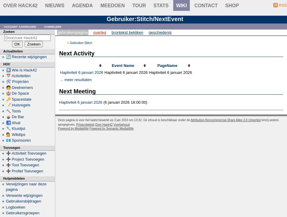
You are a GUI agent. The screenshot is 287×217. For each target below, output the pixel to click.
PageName (167, 65)
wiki (181, 5)
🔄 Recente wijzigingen (26, 57)
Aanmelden (53, 26)
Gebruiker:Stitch (81, 43)
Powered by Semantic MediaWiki (112, 128)
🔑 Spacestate (19, 99)
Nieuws (54, 5)
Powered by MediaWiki (73, 128)
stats (161, 5)
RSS (283, 5)
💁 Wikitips (15, 134)
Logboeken (15, 207)
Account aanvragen (20, 26)
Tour (139, 5)
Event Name (123, 65)
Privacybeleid (85, 124)
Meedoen (112, 5)
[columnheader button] (82, 65)
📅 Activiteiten (18, 76)
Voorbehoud (121, 124)
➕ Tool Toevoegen (22, 165)
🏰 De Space (17, 93)
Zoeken (9, 31)
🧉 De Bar (15, 117)
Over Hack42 (20, 5)
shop (232, 5)
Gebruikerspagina (73, 32)
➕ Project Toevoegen (25, 159)
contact (206, 5)
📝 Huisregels (18, 105)
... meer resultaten (76, 79)
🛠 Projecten (17, 81)
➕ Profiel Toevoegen (24, 171)
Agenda (82, 5)
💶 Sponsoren (18, 140)
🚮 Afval (13, 123)
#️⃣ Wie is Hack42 (21, 70)
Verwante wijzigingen (24, 195)
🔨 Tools (13, 111)
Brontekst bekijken (127, 32)
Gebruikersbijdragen (23, 201)
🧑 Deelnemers (19, 87)
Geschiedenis (160, 32)
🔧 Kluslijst (15, 128)
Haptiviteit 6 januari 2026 (81, 72)
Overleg (99, 32)
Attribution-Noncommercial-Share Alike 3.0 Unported (226, 120)
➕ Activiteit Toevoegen (26, 153)
